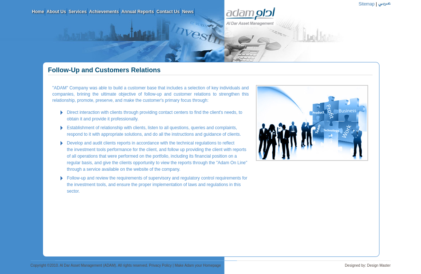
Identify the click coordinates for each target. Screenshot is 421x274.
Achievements (104, 11)
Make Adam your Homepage (198, 265)
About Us (56, 11)
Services (77, 11)
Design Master (378, 265)
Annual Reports (137, 11)
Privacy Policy (160, 265)
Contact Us (167, 11)
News (188, 11)
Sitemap (367, 4)
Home (38, 11)
